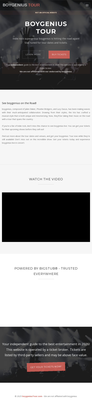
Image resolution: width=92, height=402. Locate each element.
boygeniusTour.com (32, 396)
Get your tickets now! (46, 367)
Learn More (33, 54)
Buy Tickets (59, 54)
